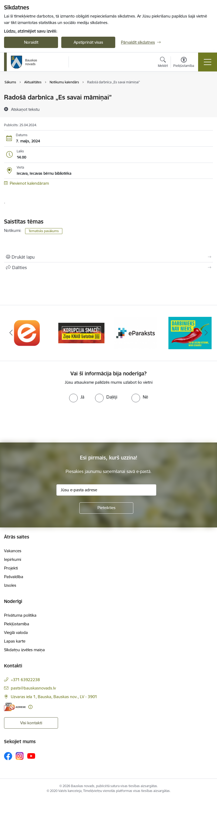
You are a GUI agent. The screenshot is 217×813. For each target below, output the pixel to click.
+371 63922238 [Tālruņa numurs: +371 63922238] (25, 679)
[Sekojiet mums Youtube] (31, 756)
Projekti (11, 568)
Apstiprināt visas (88, 42)
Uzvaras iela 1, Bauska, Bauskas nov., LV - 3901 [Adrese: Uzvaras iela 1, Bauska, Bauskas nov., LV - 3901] (54, 696)
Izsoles (10, 585)
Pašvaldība (13, 576)
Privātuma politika (20, 615)
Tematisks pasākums (44, 231)
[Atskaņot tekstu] (25, 109)
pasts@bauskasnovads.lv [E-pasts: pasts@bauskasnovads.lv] (33, 688)
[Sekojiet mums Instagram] (20, 756)
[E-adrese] (15, 706)
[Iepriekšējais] (11, 333)
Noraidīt (31, 42)
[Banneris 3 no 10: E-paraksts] (135, 332)
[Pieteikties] (106, 508)
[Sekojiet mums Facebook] (8, 756)
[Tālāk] (206, 333)
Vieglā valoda (16, 632)
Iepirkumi (12, 559)
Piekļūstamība (16, 623)
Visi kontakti (31, 722)
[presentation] (45, 422)
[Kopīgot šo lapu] (108, 267)
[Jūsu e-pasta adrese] (106, 490)
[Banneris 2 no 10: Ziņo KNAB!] (81, 332)
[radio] (76, 397)
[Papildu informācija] (30, 707)
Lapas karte (14, 641)
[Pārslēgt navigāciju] (207, 62)
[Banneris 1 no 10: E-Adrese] (27, 332)
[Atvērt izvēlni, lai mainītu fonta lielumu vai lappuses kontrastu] (184, 62)
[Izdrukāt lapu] (108, 257)
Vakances (12, 550)
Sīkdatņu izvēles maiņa (24, 649)
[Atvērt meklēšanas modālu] (163, 62)
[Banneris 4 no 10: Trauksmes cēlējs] (190, 332)
